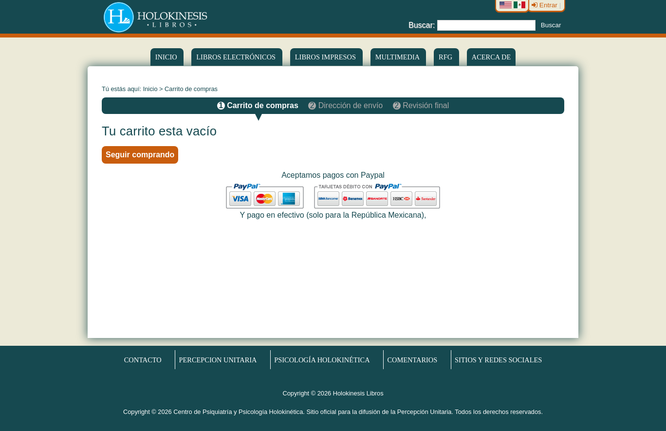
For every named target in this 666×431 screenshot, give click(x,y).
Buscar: (421, 24)
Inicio (167, 57)
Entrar (545, 5)
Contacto (143, 360)
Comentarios (412, 360)
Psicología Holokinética (322, 360)
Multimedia (398, 57)
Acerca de (491, 57)
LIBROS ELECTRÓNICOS (236, 57)
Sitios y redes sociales (498, 360)
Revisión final (421, 105)
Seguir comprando (140, 154)
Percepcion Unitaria (218, 360)
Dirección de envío (346, 105)
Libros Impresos (326, 57)
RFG (446, 57)
